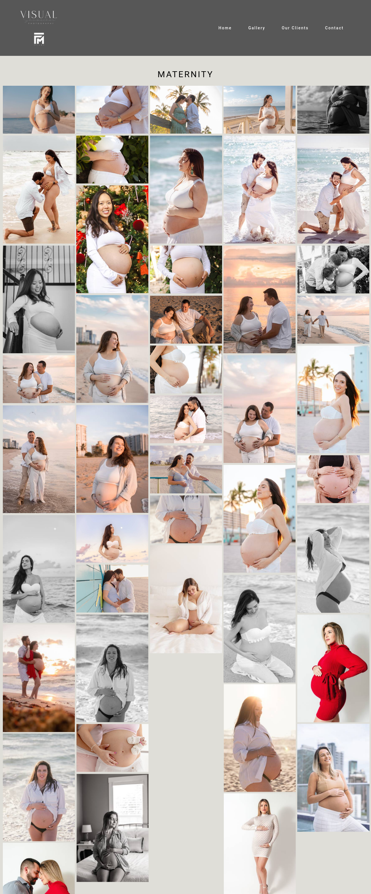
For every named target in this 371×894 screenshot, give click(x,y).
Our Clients (295, 28)
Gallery (256, 28)
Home (225, 28)
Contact (334, 28)
